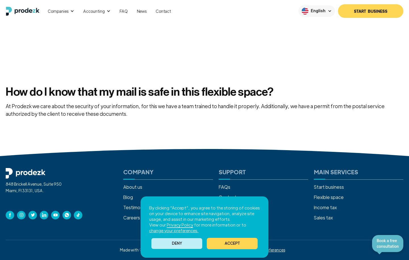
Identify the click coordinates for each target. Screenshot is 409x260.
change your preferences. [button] (174, 230)
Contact (163, 11)
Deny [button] (177, 243)
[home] (23, 11)
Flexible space (329, 197)
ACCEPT (232, 243)
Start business (329, 187)
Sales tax (323, 218)
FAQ (124, 11)
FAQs (224, 187)
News (142, 11)
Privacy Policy (180, 224)
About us (132, 187)
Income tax (325, 207)
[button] (232, 243)
